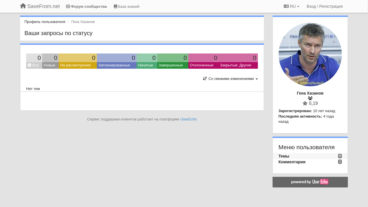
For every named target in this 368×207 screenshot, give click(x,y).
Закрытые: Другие (236, 65)
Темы (284, 156)
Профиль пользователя (44, 22)
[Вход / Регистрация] (324, 6)
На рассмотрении (75, 65)
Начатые (145, 65)
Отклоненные (201, 65)
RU (291, 6)
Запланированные (114, 65)
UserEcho (188, 119)
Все (33, 65)
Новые (49, 65)
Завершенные (171, 65)
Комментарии (292, 162)
